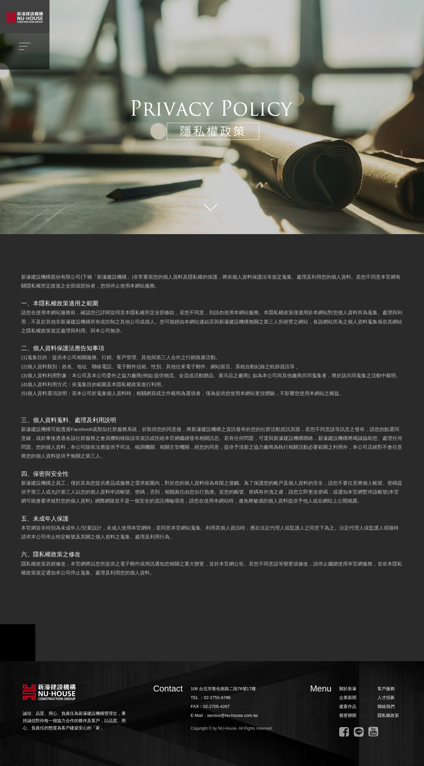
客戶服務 (386, 688)
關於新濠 (347, 688)
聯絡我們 (386, 706)
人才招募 (386, 697)
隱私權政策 (388, 715)
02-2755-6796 (217, 697)
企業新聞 (347, 697)
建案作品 (347, 706)
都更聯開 (347, 715)
